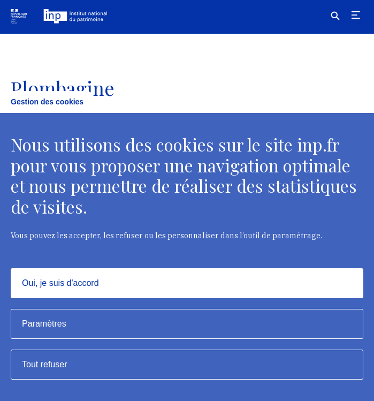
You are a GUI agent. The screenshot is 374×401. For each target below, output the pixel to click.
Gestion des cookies (47, 101)
